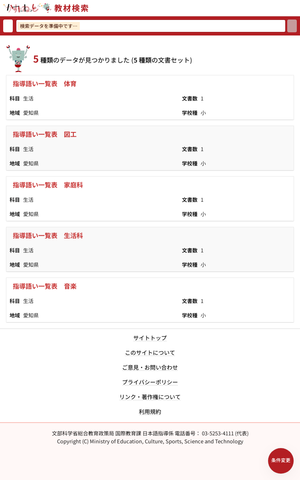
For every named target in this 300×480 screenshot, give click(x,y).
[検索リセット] (8, 26)
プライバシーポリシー (150, 382)
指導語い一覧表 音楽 (45, 286)
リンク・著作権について (150, 397)
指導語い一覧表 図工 (45, 134)
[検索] (292, 26)
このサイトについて (150, 352)
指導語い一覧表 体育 (45, 83)
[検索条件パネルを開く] (281, 461)
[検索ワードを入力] (150, 26)
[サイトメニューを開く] (296, 8)
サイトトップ (150, 338)
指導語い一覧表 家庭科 (48, 184)
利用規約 (150, 411)
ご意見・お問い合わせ (150, 367)
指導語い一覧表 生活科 (48, 235)
